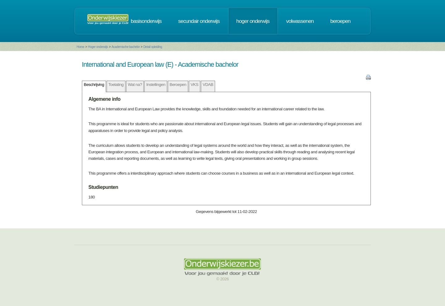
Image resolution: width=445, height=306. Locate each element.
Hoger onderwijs (98, 47)
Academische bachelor (126, 47)
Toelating (116, 84)
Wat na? (135, 84)
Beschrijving (94, 84)
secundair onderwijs (199, 21)
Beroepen (178, 84)
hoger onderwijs (252, 21)
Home (80, 47)
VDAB (208, 84)
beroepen (340, 21)
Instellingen (155, 84)
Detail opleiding (152, 47)
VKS (194, 84)
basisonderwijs (146, 21)
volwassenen (300, 21)
